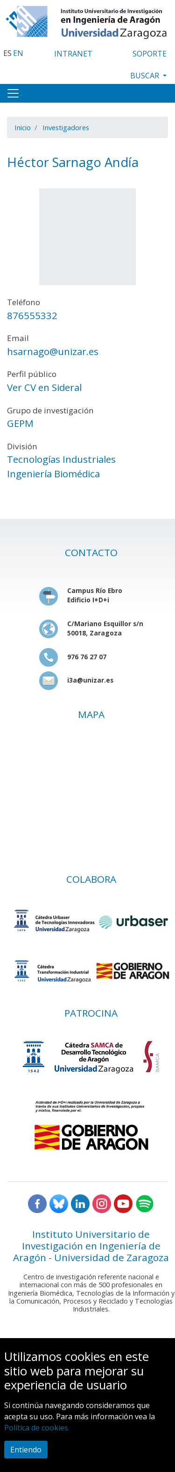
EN (18, 53)
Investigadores (65, 127)
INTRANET (73, 54)
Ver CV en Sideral (44, 387)
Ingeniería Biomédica (53, 473)
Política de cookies (36, 1428)
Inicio (22, 127)
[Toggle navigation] (13, 93)
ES (7, 53)
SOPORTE (150, 54)
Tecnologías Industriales (61, 459)
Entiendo (26, 1449)
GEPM (20, 423)
